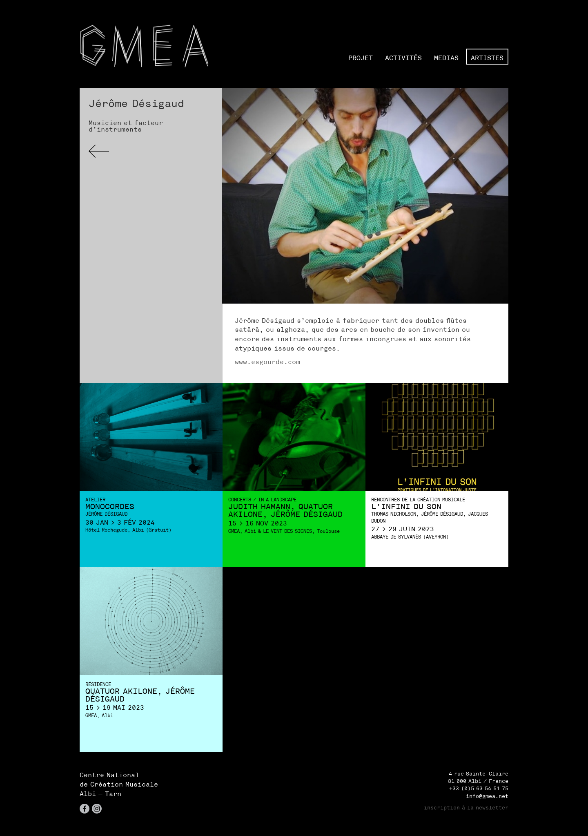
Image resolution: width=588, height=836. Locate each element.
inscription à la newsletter (466, 807)
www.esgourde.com (267, 362)
